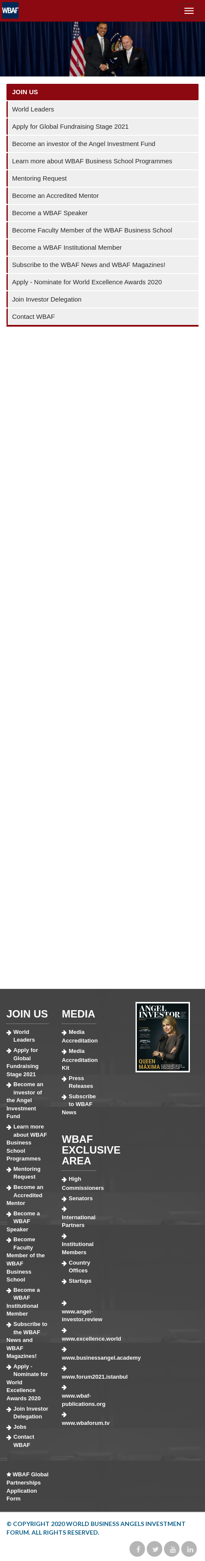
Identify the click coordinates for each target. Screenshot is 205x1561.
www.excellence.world (79, 1338)
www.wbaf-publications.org (79, 1400)
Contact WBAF (33, 316)
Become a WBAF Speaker (50, 212)
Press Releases (81, 1082)
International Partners (78, 1221)
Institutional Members (78, 1248)
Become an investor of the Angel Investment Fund (83, 143)
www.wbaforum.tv (79, 1423)
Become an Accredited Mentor (55, 195)
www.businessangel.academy (79, 1357)
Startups (80, 1281)
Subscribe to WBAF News (79, 1104)
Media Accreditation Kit (79, 1059)
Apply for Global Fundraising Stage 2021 (70, 126)
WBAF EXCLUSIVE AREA (91, 1150)
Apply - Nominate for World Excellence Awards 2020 (87, 282)
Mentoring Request (39, 178)
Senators (81, 1198)
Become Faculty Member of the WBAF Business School (92, 230)
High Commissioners (79, 1183)
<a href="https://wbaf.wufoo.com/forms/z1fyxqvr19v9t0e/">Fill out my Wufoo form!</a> (102, 655)
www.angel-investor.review (79, 1315)
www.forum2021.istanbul (79, 1376)
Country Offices (79, 1266)
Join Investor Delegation (47, 299)
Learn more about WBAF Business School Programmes (92, 161)
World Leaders (33, 109)
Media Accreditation (79, 1036)
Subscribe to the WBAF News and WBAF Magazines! (88, 264)
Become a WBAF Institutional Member (67, 247)
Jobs (19, 1427)
